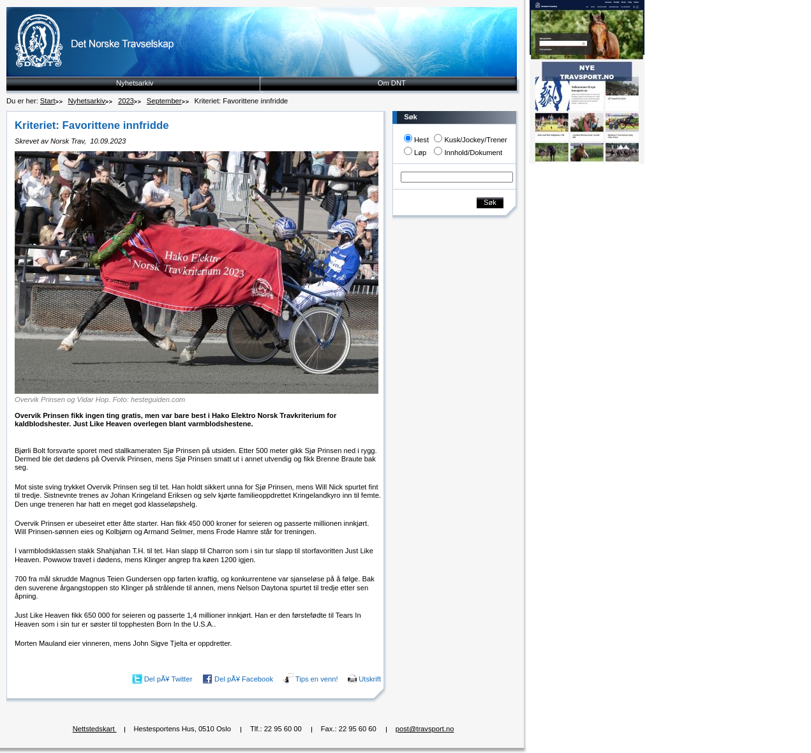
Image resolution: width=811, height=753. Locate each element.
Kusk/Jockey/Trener (475, 140)
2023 (126, 101)
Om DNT (392, 83)
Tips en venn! (316, 678)
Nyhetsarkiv (134, 83)
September (164, 101)
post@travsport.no (425, 729)
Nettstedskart (95, 729)
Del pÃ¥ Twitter (168, 678)
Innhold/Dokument (473, 152)
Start (48, 101)
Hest (421, 140)
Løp (420, 152)
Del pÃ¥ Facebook (243, 678)
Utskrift (370, 678)
